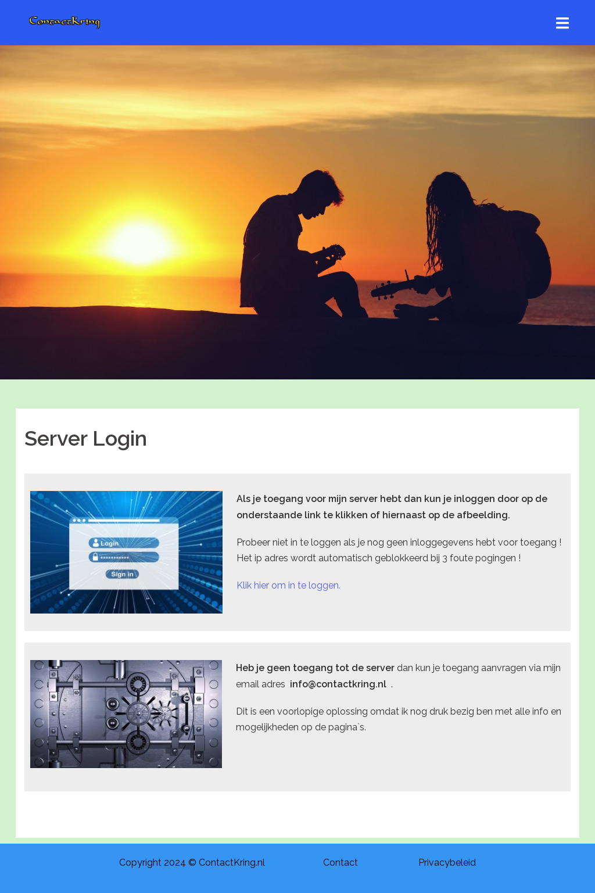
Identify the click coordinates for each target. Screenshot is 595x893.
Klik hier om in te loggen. (288, 585)
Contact (340, 862)
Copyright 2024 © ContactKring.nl (192, 862)
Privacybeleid (447, 862)
